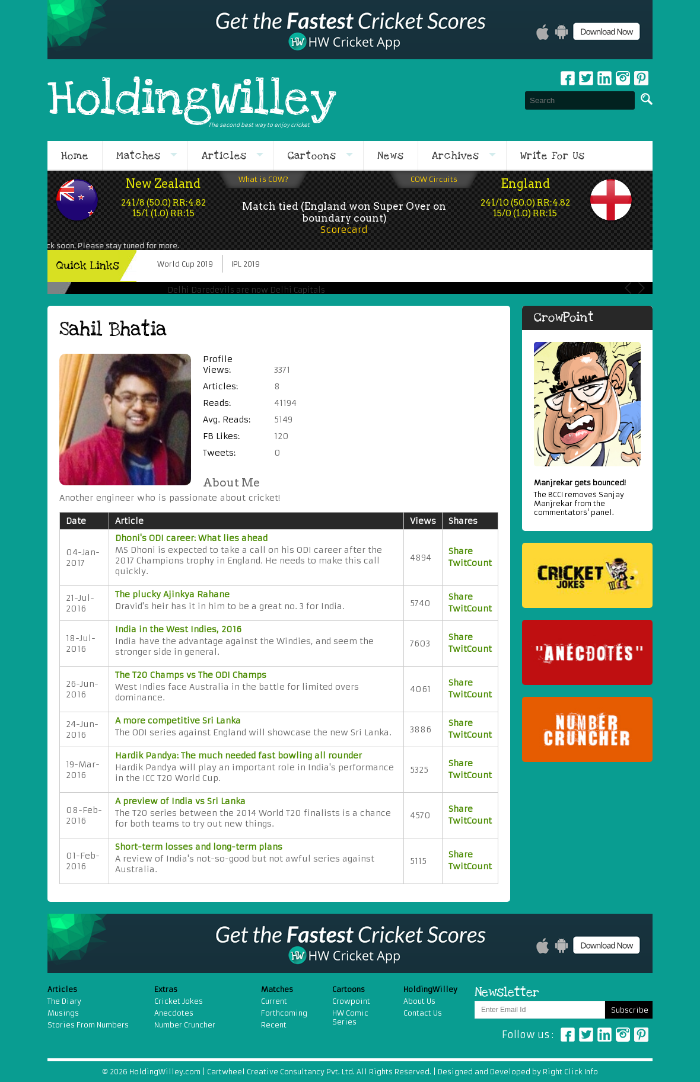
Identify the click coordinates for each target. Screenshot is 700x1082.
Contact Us (422, 1013)
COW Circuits (434, 179)
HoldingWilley (191, 100)
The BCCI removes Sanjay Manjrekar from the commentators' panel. (587, 497)
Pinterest (641, 1034)
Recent (274, 1024)
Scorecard (344, 229)
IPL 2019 (245, 264)
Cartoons (312, 155)
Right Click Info (569, 1071)
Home (74, 155)
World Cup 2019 (185, 264)
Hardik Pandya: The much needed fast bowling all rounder (238, 755)
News (390, 155)
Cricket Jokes (178, 1001)
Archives (455, 155)
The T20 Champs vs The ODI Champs (190, 675)
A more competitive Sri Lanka (178, 720)
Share (460, 551)
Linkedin (604, 78)
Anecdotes (173, 1013)
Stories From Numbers (88, 1024)
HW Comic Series (350, 1017)
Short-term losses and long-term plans (198, 846)
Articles (224, 155)
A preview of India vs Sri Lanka (180, 801)
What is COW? (263, 179)
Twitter (586, 78)
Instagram (623, 78)
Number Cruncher (184, 1024)
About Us (419, 1001)
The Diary (64, 1001)
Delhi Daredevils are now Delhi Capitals (246, 290)
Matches (138, 155)
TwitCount (470, 563)
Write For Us (552, 155)
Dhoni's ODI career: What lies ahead (191, 538)
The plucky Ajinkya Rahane (172, 594)
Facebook (568, 78)
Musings (63, 1013)
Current (274, 1001)
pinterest (641, 78)
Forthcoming (284, 1013)
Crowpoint (351, 1001)
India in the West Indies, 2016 (178, 629)
